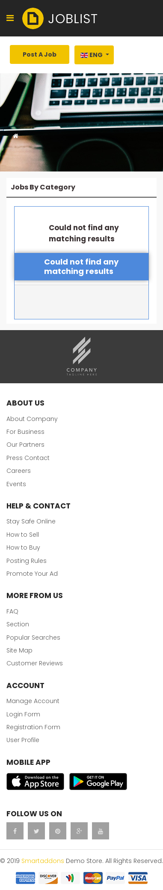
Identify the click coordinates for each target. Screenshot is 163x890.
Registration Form (33, 727)
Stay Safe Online (31, 521)
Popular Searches (33, 637)
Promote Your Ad (32, 573)
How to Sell (22, 534)
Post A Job (39, 54)
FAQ (12, 611)
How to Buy (23, 547)
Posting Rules (26, 560)
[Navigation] (10, 18)
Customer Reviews (34, 663)
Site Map (19, 650)
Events (16, 484)
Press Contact (28, 458)
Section (17, 624)
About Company (32, 419)
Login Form (23, 714)
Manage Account (32, 701)
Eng (91, 55)
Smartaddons (42, 861)
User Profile (22, 740)
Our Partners (25, 444)
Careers (18, 470)
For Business (25, 431)
